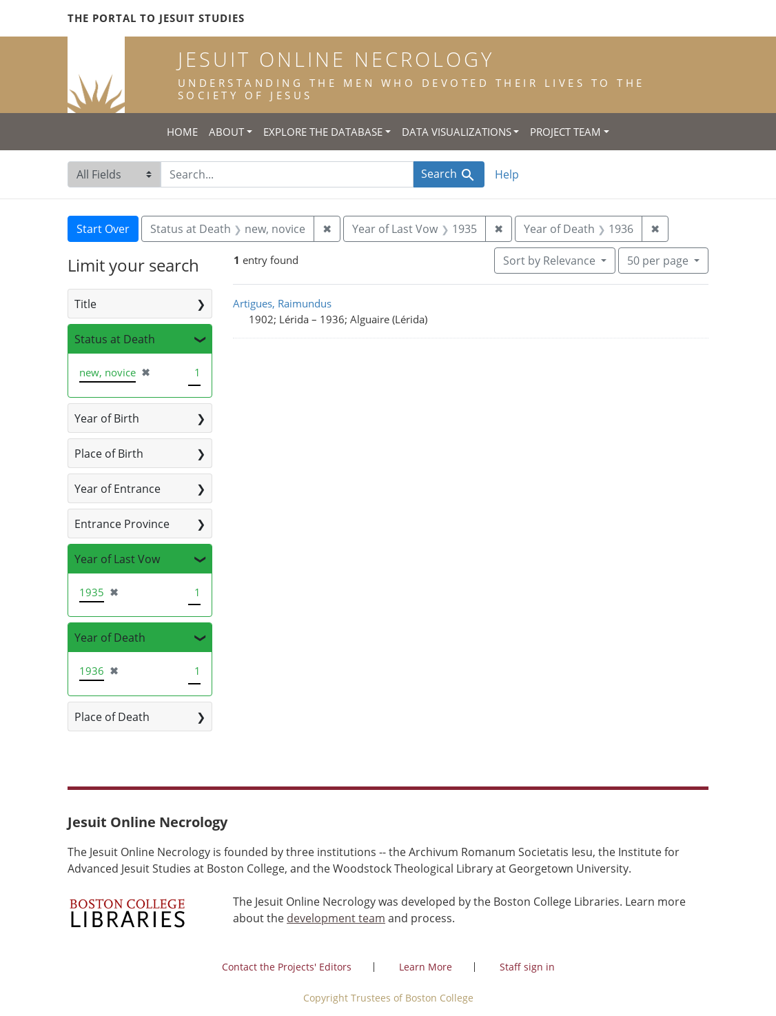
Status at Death (114, 339)
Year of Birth (106, 418)
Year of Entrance (117, 488)
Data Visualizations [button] (456, 132)
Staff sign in (527, 966)
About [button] (226, 132)
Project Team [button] (565, 132)
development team (336, 918)
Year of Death (109, 637)
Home (182, 132)
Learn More (425, 966)
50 (659, 260)
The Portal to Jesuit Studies (156, 18)
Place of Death (112, 716)
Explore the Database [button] (322, 132)
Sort (550, 260)
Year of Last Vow (117, 559)
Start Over (103, 228)
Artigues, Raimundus (282, 303)
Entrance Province (122, 523)
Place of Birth (108, 453)
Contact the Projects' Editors (286, 966)
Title (85, 304)
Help (507, 174)
